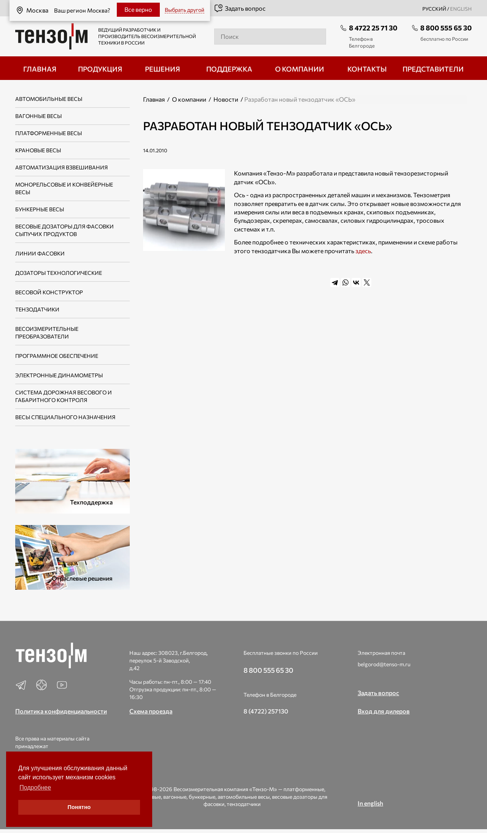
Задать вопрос (240, 8)
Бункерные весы (39, 209)
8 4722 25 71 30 (373, 28)
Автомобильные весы (48, 99)
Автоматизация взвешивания (61, 167)
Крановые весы (38, 150)
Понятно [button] (79, 807)
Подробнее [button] (35, 787)
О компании (189, 99)
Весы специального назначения (65, 417)
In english (370, 803)
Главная (154, 99)
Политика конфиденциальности (61, 711)
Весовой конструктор (49, 292)
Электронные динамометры (59, 375)
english (461, 9)
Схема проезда (150, 711)
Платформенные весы (48, 133)
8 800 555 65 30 (446, 28)
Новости (225, 99)
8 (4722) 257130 (266, 711)
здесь (363, 250)
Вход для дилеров (384, 711)
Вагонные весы (38, 116)
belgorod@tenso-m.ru (384, 664)
